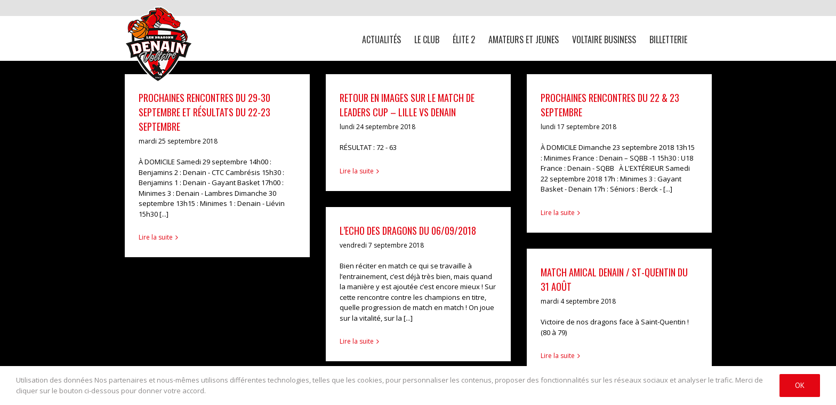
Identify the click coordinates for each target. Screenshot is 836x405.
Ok (800, 385)
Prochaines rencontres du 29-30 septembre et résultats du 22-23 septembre (204, 112)
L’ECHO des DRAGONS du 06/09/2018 (408, 230)
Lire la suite (156, 237)
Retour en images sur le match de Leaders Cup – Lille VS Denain (407, 105)
